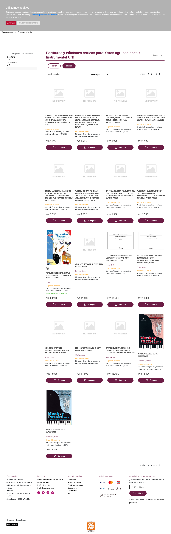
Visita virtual (72, 491)
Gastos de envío (73, 488)
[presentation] (147, 509)
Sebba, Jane (50, 282)
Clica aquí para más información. (44, 15)
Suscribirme (138, 493)
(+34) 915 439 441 (44, 485)
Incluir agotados (53, 74)
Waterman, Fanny (144, 361)
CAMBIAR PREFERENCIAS (28, 23)
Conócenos (72, 480)
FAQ (69, 494)
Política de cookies (74, 482)
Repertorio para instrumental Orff (11, 61)
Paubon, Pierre (80, 271)
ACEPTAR (11, 23)
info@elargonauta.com (45, 488)
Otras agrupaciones (9, 32)
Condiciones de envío (75, 485)
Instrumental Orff (26, 32)
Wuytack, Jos (110, 265)
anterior (142, 74)
